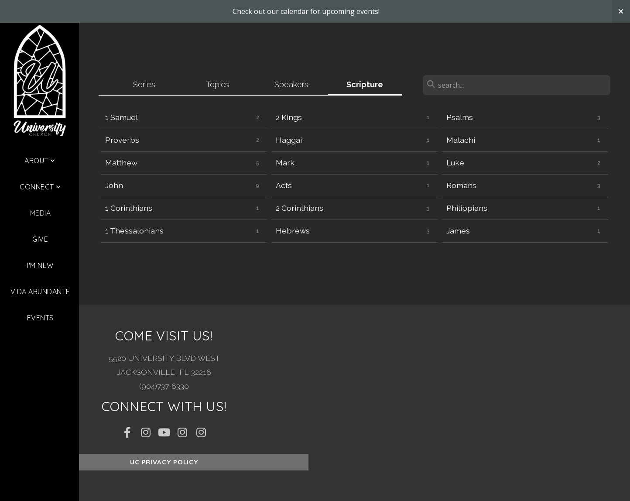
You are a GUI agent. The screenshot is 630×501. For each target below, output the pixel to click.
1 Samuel (121, 117)
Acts (284, 185)
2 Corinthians (299, 208)
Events (40, 317)
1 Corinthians (128, 208)
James (458, 230)
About (39, 160)
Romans (461, 185)
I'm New (40, 265)
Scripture (364, 84)
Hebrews (293, 230)
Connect (40, 186)
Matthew (121, 162)
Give (40, 239)
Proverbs (122, 139)
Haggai (289, 139)
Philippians (466, 208)
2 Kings (289, 117)
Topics (217, 84)
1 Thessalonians (134, 230)
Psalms (459, 117)
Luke (455, 162)
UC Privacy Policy (164, 462)
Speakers (291, 84)
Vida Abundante (40, 291)
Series (144, 84)
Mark (285, 162)
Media (40, 213)
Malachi (460, 139)
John (114, 185)
